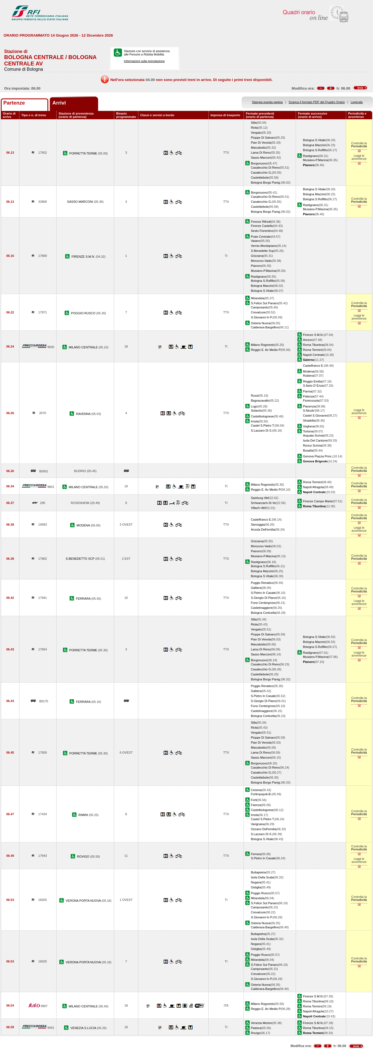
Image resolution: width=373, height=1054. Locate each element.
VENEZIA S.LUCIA (83, 1028)
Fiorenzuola (311, 400)
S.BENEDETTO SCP (80, 558)
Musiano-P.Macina (315, 160)
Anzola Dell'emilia (263, 529)
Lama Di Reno (260, 152)
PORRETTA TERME (83, 153)
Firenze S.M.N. (313, 334)
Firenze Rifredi (261, 221)
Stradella (309, 420)
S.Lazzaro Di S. (261, 430)
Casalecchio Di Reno (265, 167)
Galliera (256, 587)
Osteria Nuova (260, 323)
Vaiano (255, 240)
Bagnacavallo (260, 400)
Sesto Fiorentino (262, 230)
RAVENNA (83, 413)
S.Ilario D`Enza (313, 385)
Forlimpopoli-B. (261, 794)
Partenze (14, 103)
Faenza (256, 805)
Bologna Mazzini (314, 145)
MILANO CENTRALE (84, 347)
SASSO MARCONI (80, 201)
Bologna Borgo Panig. (266, 182)
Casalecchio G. (261, 172)
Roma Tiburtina (313, 344)
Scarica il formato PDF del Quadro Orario (317, 102)
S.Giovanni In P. (262, 317)
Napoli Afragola (313, 487)
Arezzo (307, 339)
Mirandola (257, 298)
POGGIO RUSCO (83, 313)
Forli (254, 800)
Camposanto (259, 307)
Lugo (254, 406)
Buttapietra (258, 872)
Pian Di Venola (261, 142)
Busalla (308, 450)
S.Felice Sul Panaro (264, 303)
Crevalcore (258, 312)
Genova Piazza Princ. (318, 456)
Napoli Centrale (313, 354)
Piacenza (309, 406)
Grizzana (257, 255)
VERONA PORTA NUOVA (84, 900)
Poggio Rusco (260, 893)
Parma (307, 391)
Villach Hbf (258, 508)
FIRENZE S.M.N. (83, 256)
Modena (308, 371)
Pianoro (256, 265)
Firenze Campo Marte (318, 501)
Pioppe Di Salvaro (263, 137)
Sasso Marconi (261, 157)
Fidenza (308, 396)
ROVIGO (83, 856)
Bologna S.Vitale (314, 140)
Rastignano (310, 156)
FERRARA (83, 598)
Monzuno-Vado (261, 260)
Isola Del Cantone (315, 440)
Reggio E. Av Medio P (266, 349)
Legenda (357, 102)
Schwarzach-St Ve (263, 503)
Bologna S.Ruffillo (315, 150)
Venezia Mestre (261, 1023)
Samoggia (258, 524)
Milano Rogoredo (262, 344)
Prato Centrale (260, 236)
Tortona (308, 431)
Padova (256, 1028)
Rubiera (308, 375)
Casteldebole (260, 177)
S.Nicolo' (309, 410)
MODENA (83, 525)
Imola (254, 421)
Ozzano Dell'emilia (263, 829)
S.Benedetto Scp (262, 250)
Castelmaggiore (261, 607)
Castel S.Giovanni (315, 415)
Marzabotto (258, 147)
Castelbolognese (262, 416)
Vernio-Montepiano (264, 245)
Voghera (308, 426)
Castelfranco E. (313, 365)
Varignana (258, 824)
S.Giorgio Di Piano (263, 597)
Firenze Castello (262, 225)
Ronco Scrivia (312, 445)
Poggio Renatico (262, 582)
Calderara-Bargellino (265, 327)
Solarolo (256, 410)
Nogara (256, 882)
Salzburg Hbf (260, 498)
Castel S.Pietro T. (262, 425)
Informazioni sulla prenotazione (144, 61)
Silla (254, 122)
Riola (254, 127)
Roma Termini (312, 349)
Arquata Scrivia (313, 435)
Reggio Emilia (312, 381)
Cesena (256, 790)
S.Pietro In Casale (263, 592)
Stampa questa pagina (267, 102)
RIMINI (83, 815)
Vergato (256, 132)
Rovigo (255, 1033)
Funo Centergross (263, 602)
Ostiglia (256, 887)
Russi (255, 395)
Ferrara (256, 854)
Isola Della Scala (262, 877)
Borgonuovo (259, 163)
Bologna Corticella (263, 612)
